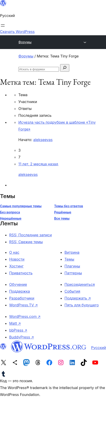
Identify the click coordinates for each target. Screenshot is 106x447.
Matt (15, 323)
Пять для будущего (81, 305)
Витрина (71, 252)
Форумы (24, 42)
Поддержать (77, 298)
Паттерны (73, 273)
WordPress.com (25, 316)
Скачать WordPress (17, 31)
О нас (14, 252)
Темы (69, 259)
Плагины (72, 266)
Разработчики (21, 298)
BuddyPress (21, 337)
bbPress (18, 330)
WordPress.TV (23, 305)
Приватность (21, 273)
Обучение (18, 284)
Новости (16, 259)
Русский (98, 347)
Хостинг (16, 266)
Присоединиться (79, 284)
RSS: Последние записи (30, 235)
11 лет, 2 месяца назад (38, 164)
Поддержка (19, 291)
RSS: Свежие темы (26, 242)
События (72, 291)
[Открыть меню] (3, 25)
